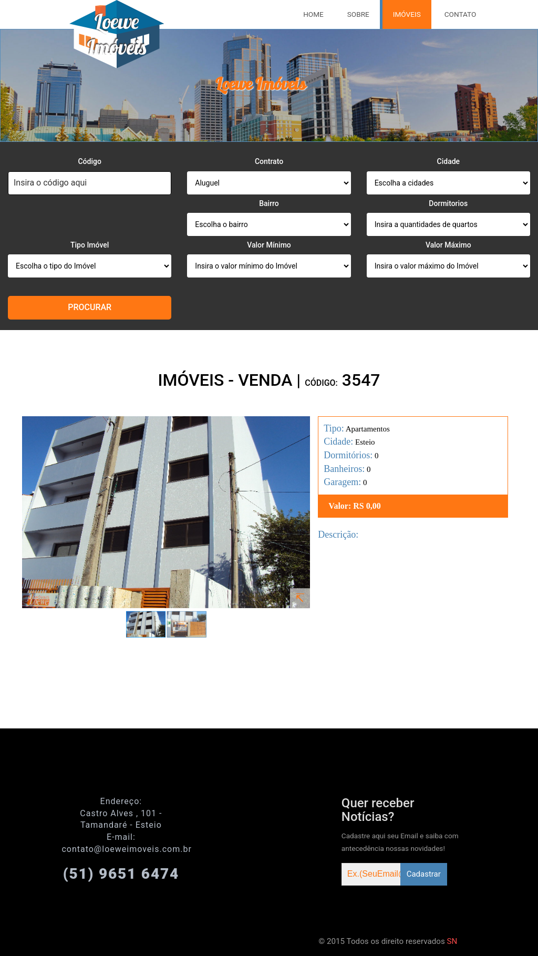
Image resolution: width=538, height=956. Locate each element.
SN (452, 941)
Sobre (358, 14)
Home (313, 14)
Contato (460, 14)
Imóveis (407, 14)
